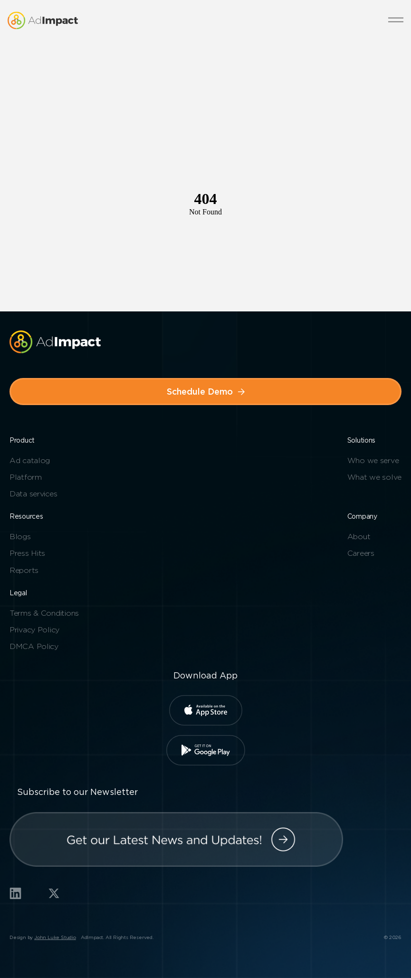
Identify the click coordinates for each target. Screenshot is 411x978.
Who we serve (373, 460)
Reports (24, 570)
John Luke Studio (55, 937)
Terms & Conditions (44, 613)
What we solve (374, 477)
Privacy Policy (34, 629)
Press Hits (27, 553)
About (359, 536)
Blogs (20, 536)
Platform (26, 477)
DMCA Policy (34, 646)
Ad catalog (30, 460)
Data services (33, 493)
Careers (360, 553)
